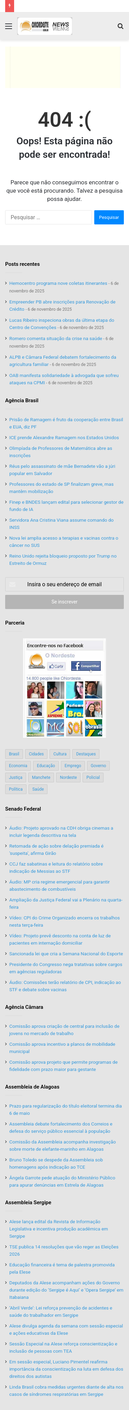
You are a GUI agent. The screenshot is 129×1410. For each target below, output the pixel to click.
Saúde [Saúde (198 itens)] (38, 789)
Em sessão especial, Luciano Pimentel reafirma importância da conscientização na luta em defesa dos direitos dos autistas (66, 1369)
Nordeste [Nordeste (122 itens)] (68, 777)
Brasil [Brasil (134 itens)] (14, 754)
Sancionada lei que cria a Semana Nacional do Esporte (66, 953)
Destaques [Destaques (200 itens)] (86, 754)
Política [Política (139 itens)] (16, 789)
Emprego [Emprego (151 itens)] (73, 765)
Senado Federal (23, 809)
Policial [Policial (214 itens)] (93, 777)
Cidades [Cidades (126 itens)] (36, 754)
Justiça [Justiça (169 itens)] (15, 777)
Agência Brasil (22, 400)
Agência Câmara (24, 1007)
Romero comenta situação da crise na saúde (55, 338)
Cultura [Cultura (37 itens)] (59, 754)
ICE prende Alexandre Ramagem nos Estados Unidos (64, 437)
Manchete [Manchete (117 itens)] (41, 777)
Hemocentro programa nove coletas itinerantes (58, 283)
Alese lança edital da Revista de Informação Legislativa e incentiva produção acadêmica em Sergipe (58, 1229)
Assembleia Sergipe (28, 1202)
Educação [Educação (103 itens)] (46, 765)
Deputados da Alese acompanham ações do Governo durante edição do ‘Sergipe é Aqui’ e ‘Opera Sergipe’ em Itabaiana (66, 1290)
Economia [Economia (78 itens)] (18, 765)
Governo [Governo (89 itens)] (98, 765)
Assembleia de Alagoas (32, 1087)
